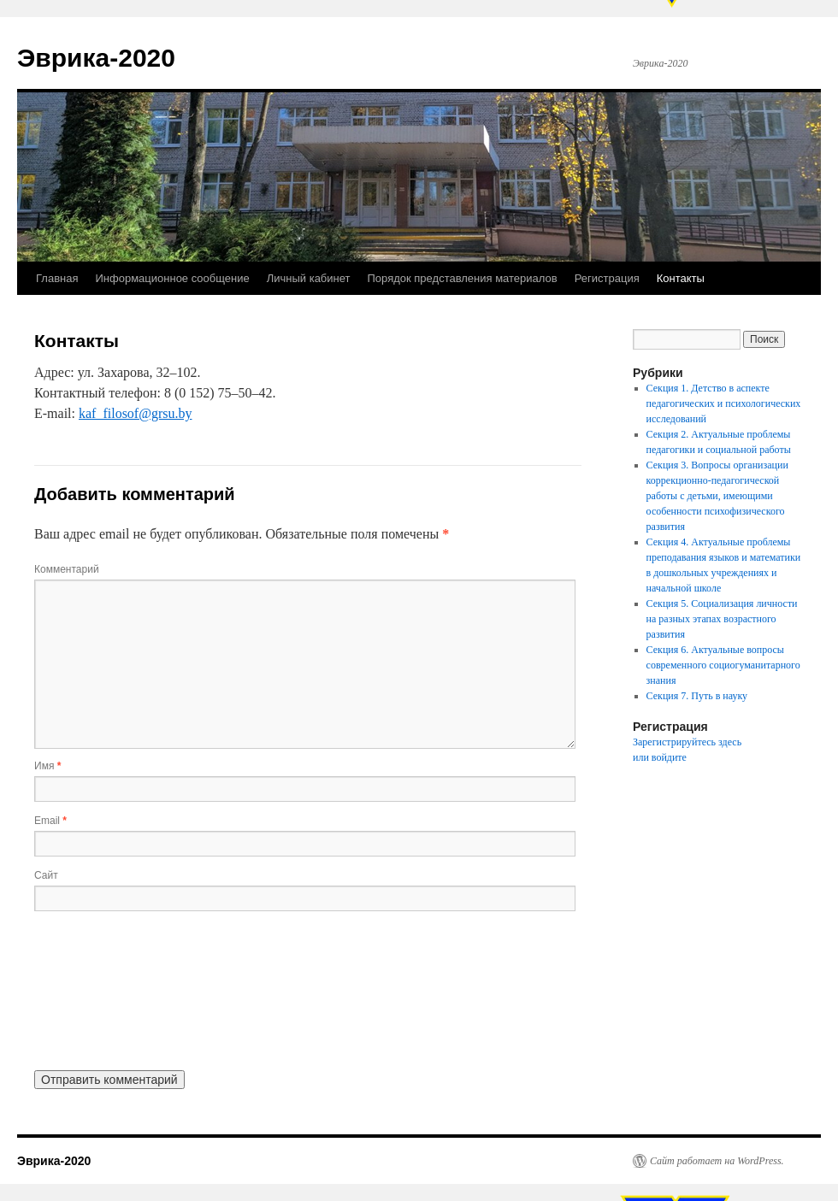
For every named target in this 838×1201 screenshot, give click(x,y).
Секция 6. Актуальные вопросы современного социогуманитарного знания (723, 665)
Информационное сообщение (172, 278)
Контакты (681, 278)
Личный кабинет (309, 278)
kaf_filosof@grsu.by (135, 413)
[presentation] (104, 989)
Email (50, 821)
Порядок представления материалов (463, 278)
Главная (57, 278)
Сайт (46, 875)
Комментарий (66, 569)
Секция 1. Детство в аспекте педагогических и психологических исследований (723, 403)
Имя (47, 766)
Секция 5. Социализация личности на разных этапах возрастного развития (722, 619)
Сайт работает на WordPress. (717, 1161)
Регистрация (607, 278)
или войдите (660, 757)
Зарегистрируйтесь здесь (687, 742)
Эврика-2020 (96, 58)
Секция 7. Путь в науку (697, 696)
